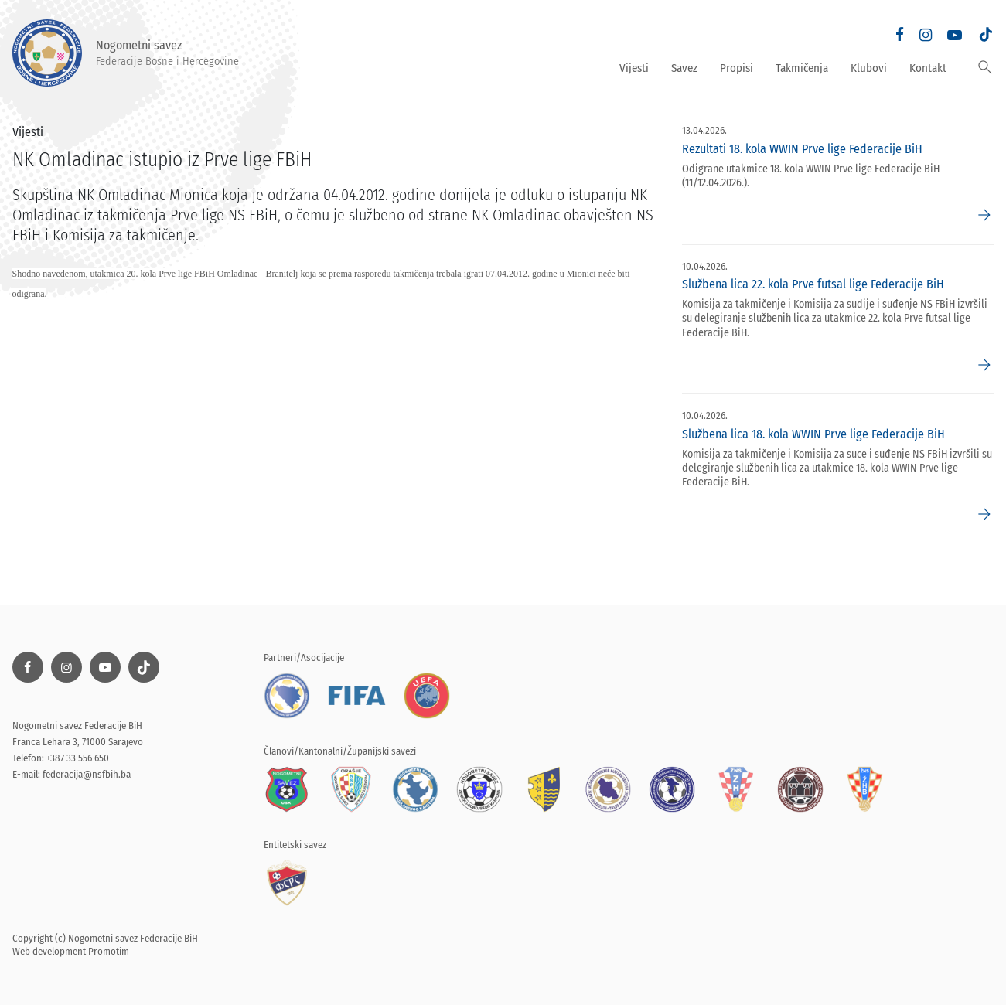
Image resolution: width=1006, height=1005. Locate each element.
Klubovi (869, 68)
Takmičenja (802, 68)
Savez (684, 68)
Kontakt (927, 68)
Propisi (736, 68)
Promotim (108, 951)
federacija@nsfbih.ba (87, 774)
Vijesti (634, 68)
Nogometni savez (125, 53)
